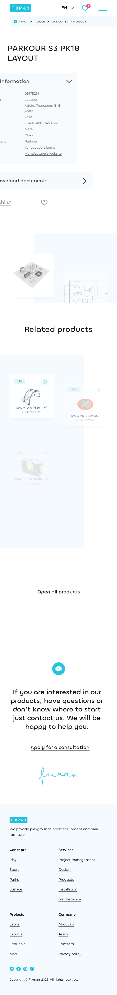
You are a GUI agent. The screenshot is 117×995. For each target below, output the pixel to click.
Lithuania (18, 944)
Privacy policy (69, 954)
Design (64, 870)
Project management (76, 860)
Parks (14, 880)
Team (63, 934)
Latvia (15, 924)
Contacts (66, 944)
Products (40, 21)
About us (66, 924)
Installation (67, 889)
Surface (16, 889)
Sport (14, 870)
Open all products (58, 622)
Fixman (23, 21)
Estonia (16, 934)
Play (13, 860)
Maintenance (69, 899)
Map (13, 954)
